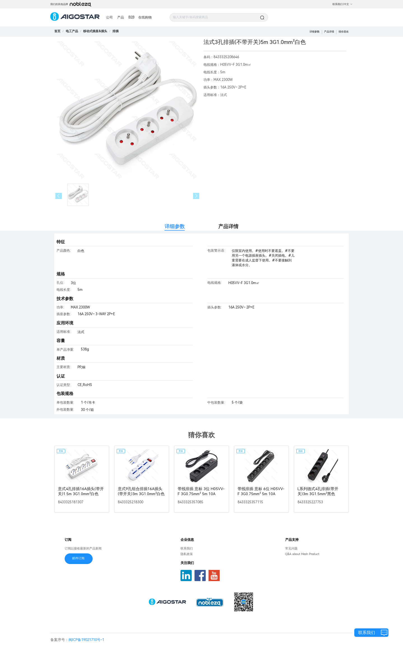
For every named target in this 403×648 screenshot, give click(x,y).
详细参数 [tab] (175, 226)
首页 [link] (57, 31)
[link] (72, 31)
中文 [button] (348, 4)
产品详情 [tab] (228, 226)
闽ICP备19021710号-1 (86, 640)
